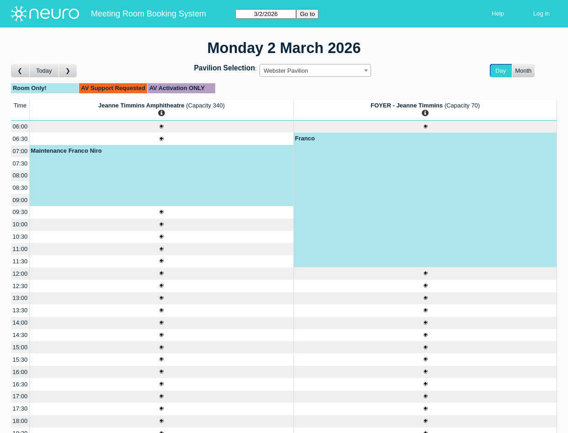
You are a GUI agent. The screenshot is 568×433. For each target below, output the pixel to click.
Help (498, 13)
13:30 (20, 310)
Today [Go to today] (44, 70)
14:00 (20, 322)
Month (523, 70)
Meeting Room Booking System (148, 13)
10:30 (20, 236)
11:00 (20, 249)
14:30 (20, 334)
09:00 (20, 200)
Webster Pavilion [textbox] (286, 70)
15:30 (20, 359)
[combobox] (315, 70)
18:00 (20, 420)
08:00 (20, 175)
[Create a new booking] (161, 127)
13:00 (20, 297)
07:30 (20, 163)
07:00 (20, 151)
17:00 (20, 396)
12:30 (20, 286)
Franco (305, 138)
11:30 (20, 261)
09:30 (20, 211)
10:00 (20, 224)
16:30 (20, 384)
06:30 (20, 138)
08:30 (20, 187)
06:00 (20, 126)
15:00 (20, 347)
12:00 (20, 273)
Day (500, 70)
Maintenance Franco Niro (66, 150)
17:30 (20, 408)
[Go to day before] (20, 70)
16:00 (20, 372)
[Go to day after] (68, 70)
